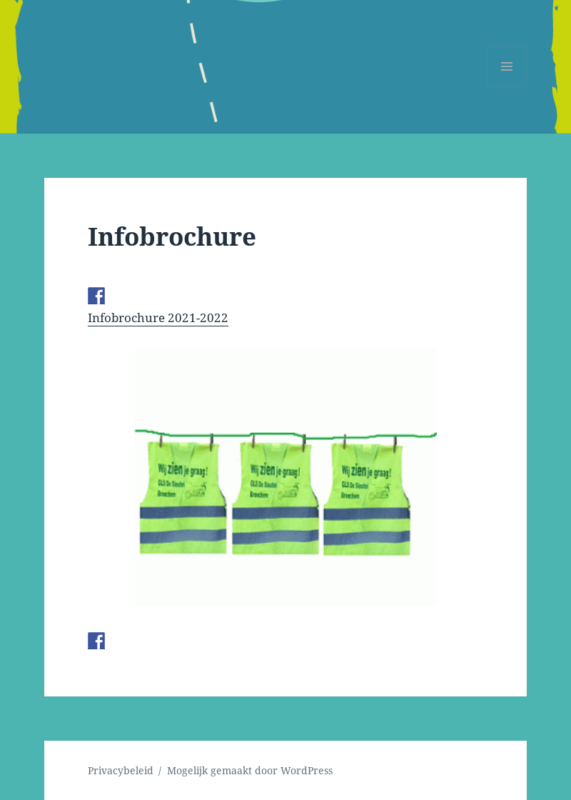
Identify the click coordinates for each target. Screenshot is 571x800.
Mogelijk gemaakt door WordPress (250, 770)
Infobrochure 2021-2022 (158, 317)
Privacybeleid (120, 770)
